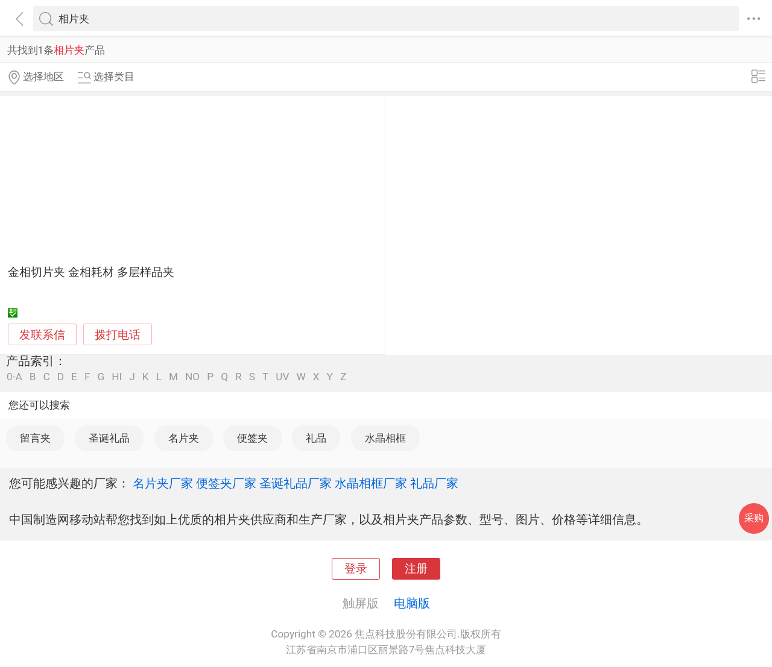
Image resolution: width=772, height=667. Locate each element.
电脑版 (412, 603)
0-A (14, 377)
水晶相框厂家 (371, 483)
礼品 (316, 438)
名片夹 (183, 438)
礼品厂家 (434, 483)
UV (282, 377)
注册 (416, 568)
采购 (754, 518)
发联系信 (42, 335)
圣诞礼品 (109, 438)
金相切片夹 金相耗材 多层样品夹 (91, 272)
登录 (355, 568)
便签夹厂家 (226, 483)
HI (117, 377)
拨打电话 (118, 334)
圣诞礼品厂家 (295, 483)
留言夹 (35, 438)
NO (192, 377)
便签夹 (252, 438)
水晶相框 (385, 438)
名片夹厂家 (163, 483)
